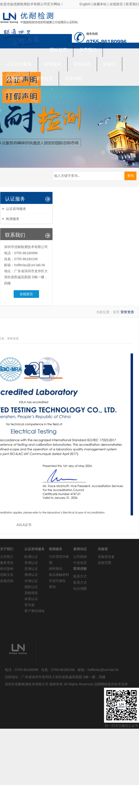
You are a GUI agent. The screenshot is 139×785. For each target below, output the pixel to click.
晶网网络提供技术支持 (111, 684)
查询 (52, 587)
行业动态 (80, 563)
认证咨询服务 (19, 64)
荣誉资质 (44, 78)
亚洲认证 (31, 569)
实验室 (109, 64)
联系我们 (132, 4)
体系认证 (31, 599)
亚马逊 (29, 605)
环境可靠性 (57, 581)
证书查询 (14, 78)
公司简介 (6, 557)
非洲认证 (31, 581)
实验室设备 (106, 557)
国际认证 (31, 587)
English (85, 4)
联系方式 (80, 576)
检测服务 (52, 64)
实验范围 (104, 563)
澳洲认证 (31, 575)
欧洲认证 (31, 557)
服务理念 (6, 563)
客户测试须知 (34, 611)
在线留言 (116, 4)
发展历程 (6, 581)
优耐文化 (6, 575)
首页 (116, 312)
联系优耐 (73, 78)
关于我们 (88, 49)
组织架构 (6, 569)
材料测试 (55, 569)
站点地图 (80, 588)
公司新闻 (80, 557)
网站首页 (58, 49)
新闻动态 (82, 64)
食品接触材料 (59, 575)
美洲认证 (31, 563)
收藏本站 (100, 4)
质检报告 (31, 593)
